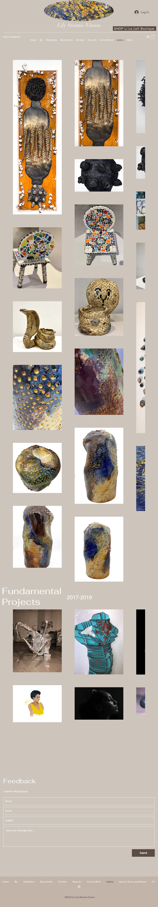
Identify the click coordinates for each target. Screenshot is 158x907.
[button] (153, 36)
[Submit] (143, 853)
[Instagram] (148, 36)
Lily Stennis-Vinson (79, 25)
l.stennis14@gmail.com (15, 791)
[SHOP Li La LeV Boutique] (134, 28)
